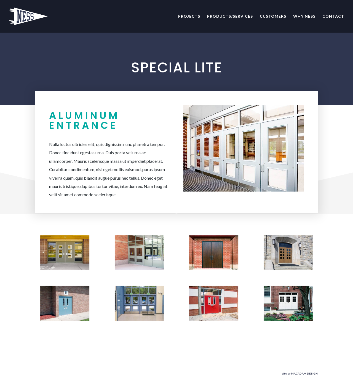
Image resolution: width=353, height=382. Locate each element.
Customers (273, 16)
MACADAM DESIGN (304, 373)
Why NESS (304, 16)
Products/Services (230, 16)
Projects (189, 16)
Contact (333, 16)
